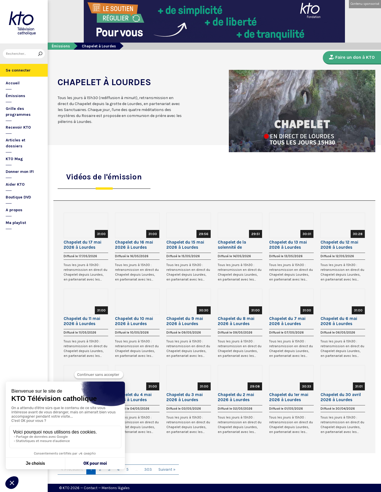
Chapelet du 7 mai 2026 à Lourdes (287, 321)
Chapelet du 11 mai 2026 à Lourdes (82, 321)
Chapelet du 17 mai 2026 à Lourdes (82, 245)
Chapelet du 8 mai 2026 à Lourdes (236, 321)
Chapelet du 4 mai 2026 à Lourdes (133, 397)
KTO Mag (14, 158)
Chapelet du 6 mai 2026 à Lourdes (339, 321)
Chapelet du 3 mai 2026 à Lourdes (184, 397)
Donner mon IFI (20, 171)
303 (148, 469)
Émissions (15, 95)
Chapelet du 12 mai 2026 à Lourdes (339, 245)
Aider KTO (15, 184)
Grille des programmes (18, 111)
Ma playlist (16, 222)
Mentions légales (116, 488)
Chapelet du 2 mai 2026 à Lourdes (236, 397)
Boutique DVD (18, 197)
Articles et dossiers (15, 143)
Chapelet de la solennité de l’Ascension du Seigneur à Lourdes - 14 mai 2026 (239, 245)
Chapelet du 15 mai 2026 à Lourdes (185, 245)
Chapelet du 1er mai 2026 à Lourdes (288, 397)
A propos (14, 210)
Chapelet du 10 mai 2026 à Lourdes (134, 321)
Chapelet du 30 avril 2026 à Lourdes (341, 397)
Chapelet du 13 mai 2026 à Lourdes (288, 245)
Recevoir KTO (18, 127)
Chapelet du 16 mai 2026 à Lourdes (134, 245)
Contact (90, 488)
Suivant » (166, 469)
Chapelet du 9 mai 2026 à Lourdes (184, 321)
